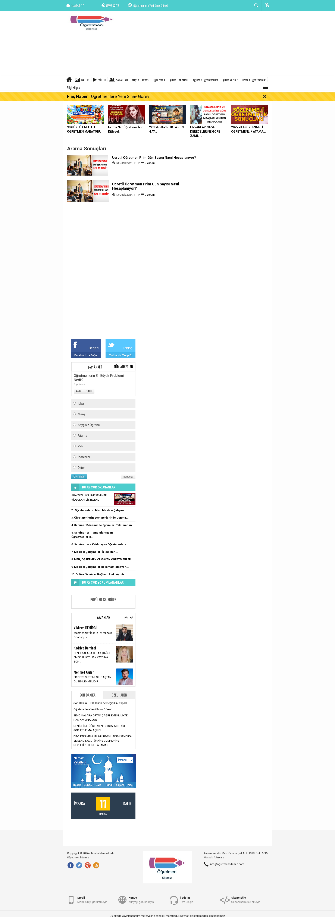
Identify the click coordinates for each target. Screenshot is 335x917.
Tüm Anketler (123, 366)
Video (102, 79)
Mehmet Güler (84, 672)
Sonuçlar (128, 476)
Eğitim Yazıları (230, 79)
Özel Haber (119, 695)
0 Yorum (150, 162)
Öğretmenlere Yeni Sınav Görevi (150, 5)
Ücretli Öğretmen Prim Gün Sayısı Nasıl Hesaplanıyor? (154, 158)
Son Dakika (87, 695)
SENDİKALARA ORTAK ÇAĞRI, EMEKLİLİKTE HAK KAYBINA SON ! (92, 657)
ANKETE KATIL (84, 391)
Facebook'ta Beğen (86, 355)
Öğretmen (159, 79)
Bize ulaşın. (187, 900)
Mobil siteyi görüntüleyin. (92, 900)
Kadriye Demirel (85, 648)
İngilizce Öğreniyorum (205, 79)
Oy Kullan (79, 476)
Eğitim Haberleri (178, 79)
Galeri (85, 79)
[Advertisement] (194, 44)
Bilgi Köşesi (73, 87)
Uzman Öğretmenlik (254, 79)
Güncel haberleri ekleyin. (246, 900)
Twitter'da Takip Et (120, 355)
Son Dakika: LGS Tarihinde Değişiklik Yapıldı (100, 703)
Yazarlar (122, 79)
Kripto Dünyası (140, 79)
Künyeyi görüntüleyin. (141, 900)
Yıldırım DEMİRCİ (85, 627)
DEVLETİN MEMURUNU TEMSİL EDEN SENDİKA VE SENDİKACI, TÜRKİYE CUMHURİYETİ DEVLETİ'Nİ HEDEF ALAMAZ (102, 741)
